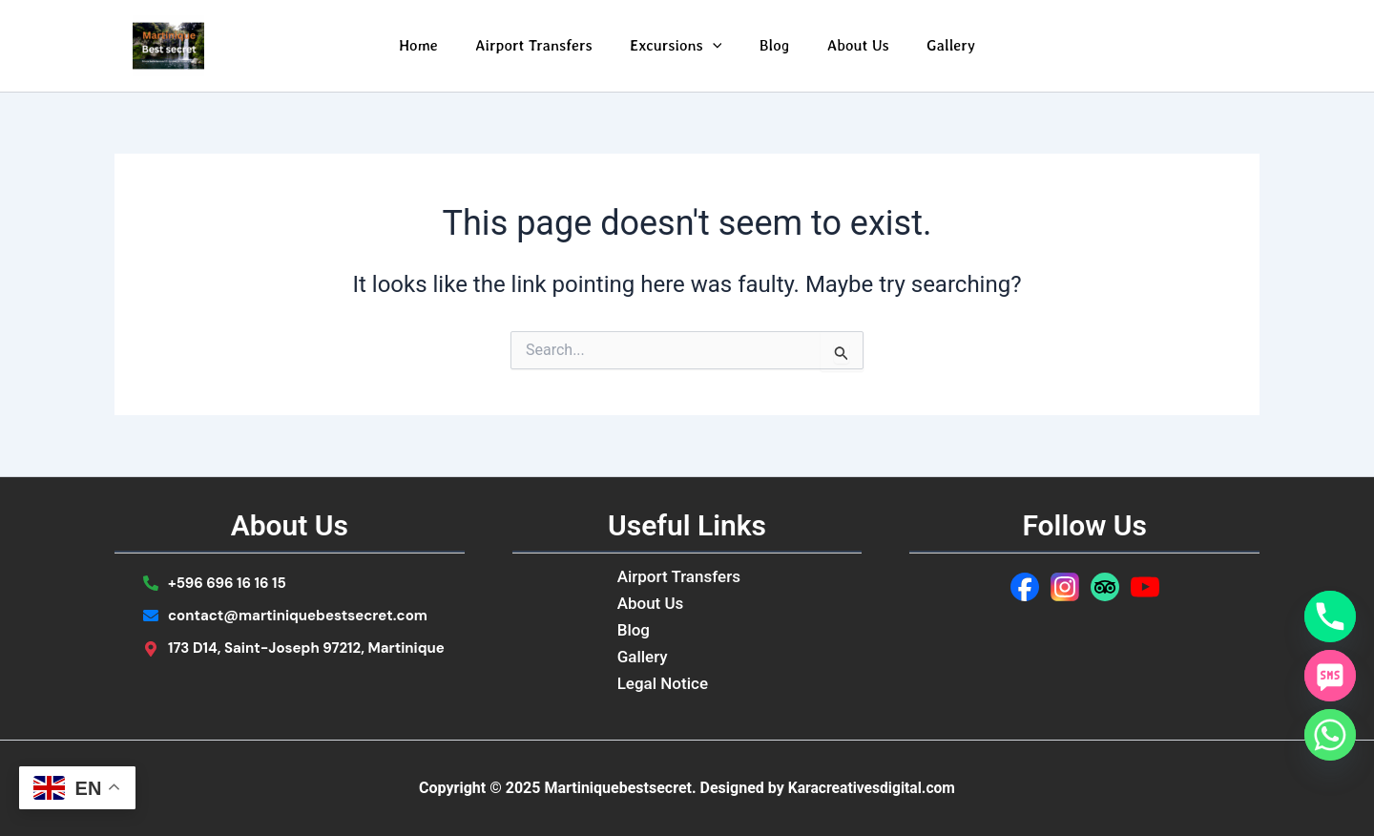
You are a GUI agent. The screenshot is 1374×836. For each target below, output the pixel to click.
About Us (848, 45)
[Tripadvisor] (1105, 587)
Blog (771, 45)
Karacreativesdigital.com (871, 788)
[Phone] (1330, 616)
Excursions (679, 46)
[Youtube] (1145, 587)
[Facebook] (1024, 587)
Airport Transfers (544, 45)
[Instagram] (1065, 587)
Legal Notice (662, 683)
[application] (715, 46)
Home (435, 45)
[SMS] (1330, 675)
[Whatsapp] (1330, 735)
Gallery (933, 45)
